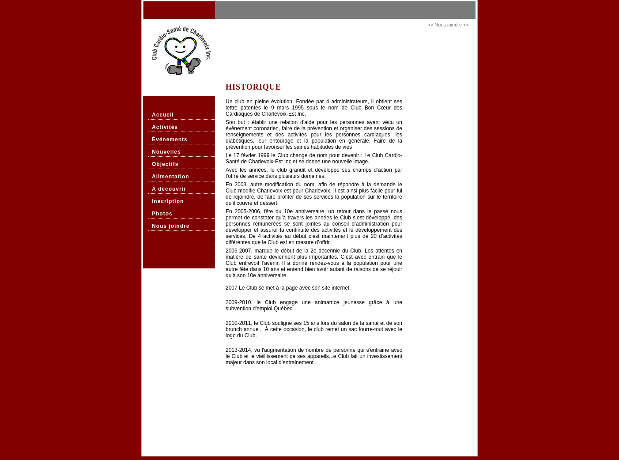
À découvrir (169, 189)
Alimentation (170, 176)
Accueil (163, 115)
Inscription (168, 201)
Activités (165, 127)
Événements (170, 139)
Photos (162, 214)
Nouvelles (166, 152)
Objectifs (165, 164)
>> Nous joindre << (448, 24)
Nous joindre (170, 226)
